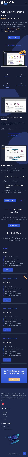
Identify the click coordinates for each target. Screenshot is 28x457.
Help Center (5, 426)
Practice (4, 414)
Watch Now (14, 225)
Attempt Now (10, 200)
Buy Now (7, 300)
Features (4, 412)
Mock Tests (4, 417)
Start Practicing (14, 38)
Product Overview (14, 46)
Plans (3, 419)
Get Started (7, 270)
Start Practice (14, 379)
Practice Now (14, 135)
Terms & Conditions (7, 429)
